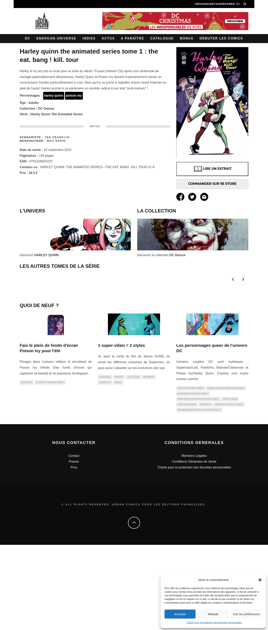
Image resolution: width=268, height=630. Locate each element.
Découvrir (39, 255)
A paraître (132, 38)
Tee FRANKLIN (57, 137)
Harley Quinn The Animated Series (56, 114)
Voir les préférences (246, 614)
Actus (108, 38)
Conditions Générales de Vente (194, 546)
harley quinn (53, 95)
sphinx (118, 466)
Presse (74, 546)
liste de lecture (187, 489)
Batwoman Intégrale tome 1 (193, 477)
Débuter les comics (221, 38)
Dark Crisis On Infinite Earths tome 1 (198, 483)
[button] (260, 580)
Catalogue (162, 38)
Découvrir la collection (161, 255)
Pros (74, 552)
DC (27, 38)
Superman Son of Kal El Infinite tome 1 (199, 495)
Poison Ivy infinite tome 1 (50, 465)
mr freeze (148, 460)
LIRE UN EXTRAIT (212, 169)
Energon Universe (56, 38)
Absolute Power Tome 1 (191, 471)
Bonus (186, 38)
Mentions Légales (194, 541)
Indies (88, 38)
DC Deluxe (46, 108)
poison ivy (74, 95)
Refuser (213, 614)
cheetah (118, 460)
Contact (73, 541)
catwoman (105, 460)
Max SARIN (56, 140)
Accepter (180, 614)
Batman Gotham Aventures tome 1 (225, 471)
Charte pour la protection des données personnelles (214, 622)
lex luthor (133, 460)
